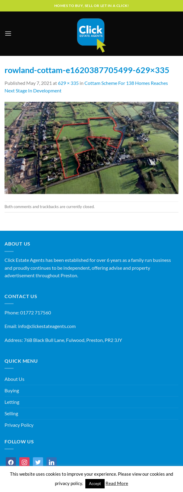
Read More (117, 483)
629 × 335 (68, 83)
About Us (14, 379)
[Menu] (8, 33)
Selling (11, 413)
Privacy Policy (19, 425)
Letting (12, 402)
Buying (12, 390)
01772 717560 (35, 312)
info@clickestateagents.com (47, 326)
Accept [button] (95, 483)
